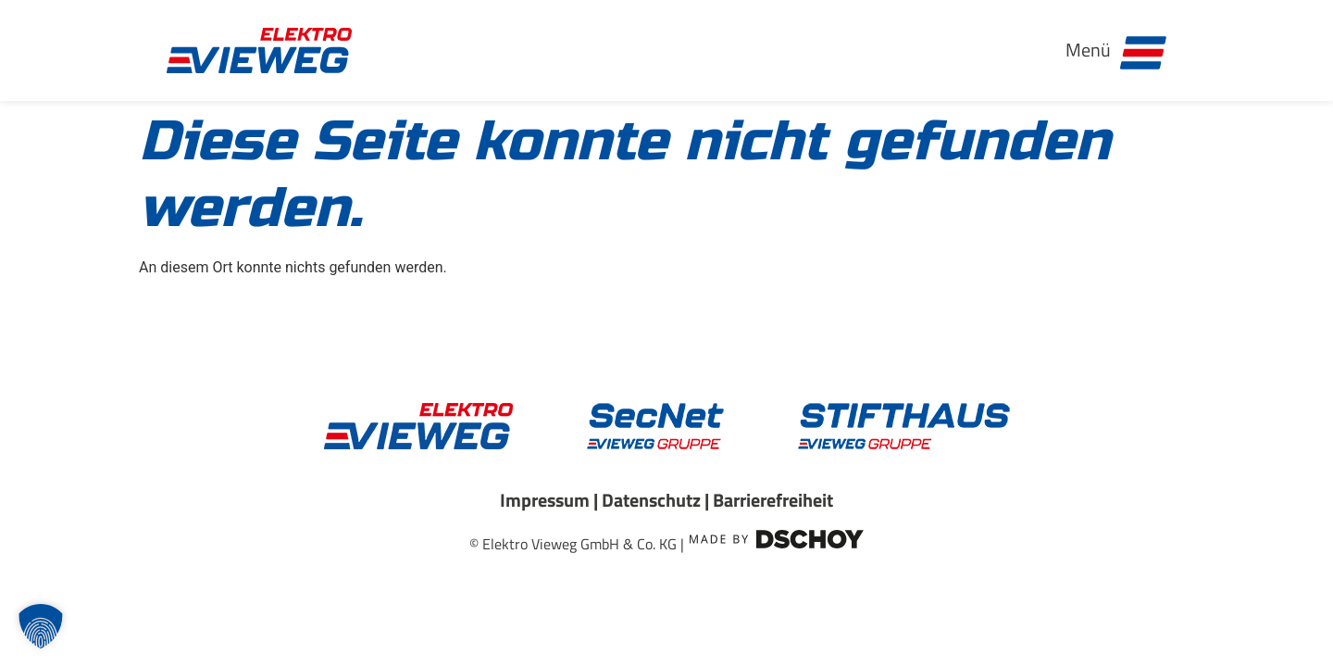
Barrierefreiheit (773, 499)
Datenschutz (651, 499)
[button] (40, 626)
